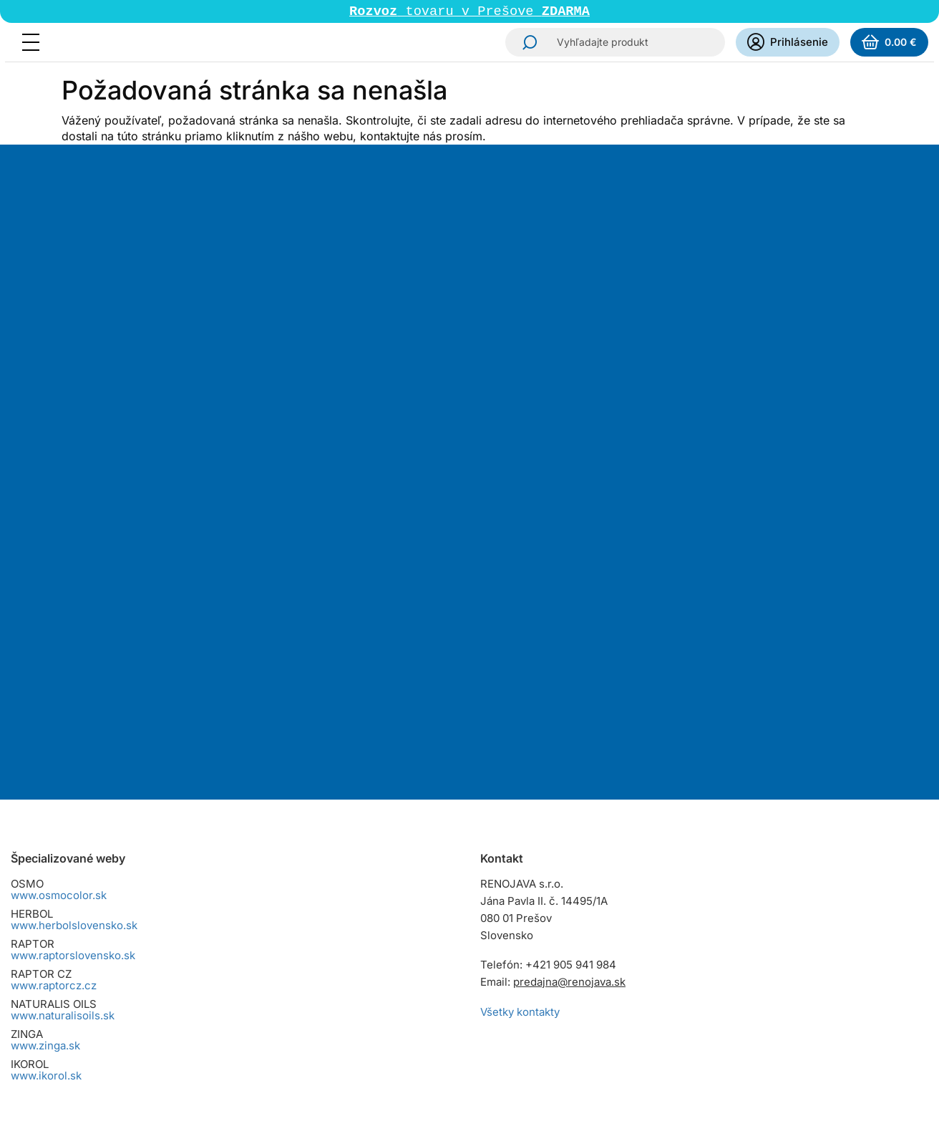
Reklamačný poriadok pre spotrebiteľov (110, 967)
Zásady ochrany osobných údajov (95, 1002)
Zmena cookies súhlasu (70, 1036)
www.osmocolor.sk (59, 625)
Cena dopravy (46, 916)
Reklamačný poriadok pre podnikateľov (109, 984)
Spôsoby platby (50, 933)
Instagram (493, 906)
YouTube (573, 906)
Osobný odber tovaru (64, 950)
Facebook (533, 906)
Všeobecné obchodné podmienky (96, 899)
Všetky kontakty (520, 742)
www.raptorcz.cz (54, 715)
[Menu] (35, 43)
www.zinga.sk (45, 775)
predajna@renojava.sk (569, 712)
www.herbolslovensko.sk (74, 655)
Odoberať (518, 467)
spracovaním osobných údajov (619, 413)
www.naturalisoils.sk (63, 745)
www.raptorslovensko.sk (73, 685)
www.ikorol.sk (46, 805)
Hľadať (525, 43)
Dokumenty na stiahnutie (74, 1019)
